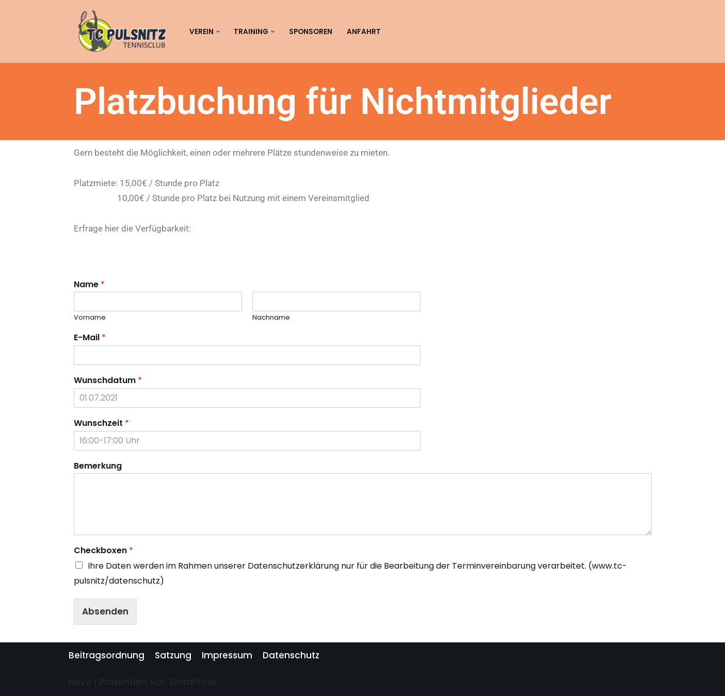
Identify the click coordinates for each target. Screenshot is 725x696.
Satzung (173, 655)
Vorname (90, 317)
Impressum (227, 655)
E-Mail (90, 338)
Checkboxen (103, 550)
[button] (218, 32)
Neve (80, 682)
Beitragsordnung (106, 655)
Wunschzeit (101, 423)
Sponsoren (310, 32)
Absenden (105, 611)
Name (89, 284)
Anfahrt (364, 32)
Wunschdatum (108, 380)
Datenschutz (291, 655)
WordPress (192, 682)
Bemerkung (98, 466)
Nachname (271, 317)
